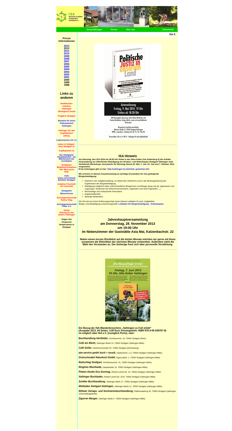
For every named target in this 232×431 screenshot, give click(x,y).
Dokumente (168, 29)
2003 (66, 72)
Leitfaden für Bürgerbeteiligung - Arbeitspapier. (141, 204)
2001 (66, 77)
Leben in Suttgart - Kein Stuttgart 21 (67, 145)
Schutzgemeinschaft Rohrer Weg (66, 199)
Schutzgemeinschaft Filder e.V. (66, 205)
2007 (66, 61)
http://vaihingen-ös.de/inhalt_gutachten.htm (128, 169)
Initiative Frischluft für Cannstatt (67, 185)
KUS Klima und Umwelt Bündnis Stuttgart (66, 178)
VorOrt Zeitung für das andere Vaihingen (66, 212)
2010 (66, 53)
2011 (66, 51)
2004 (66, 69)
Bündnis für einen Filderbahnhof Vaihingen (66, 123)
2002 (66, 74)
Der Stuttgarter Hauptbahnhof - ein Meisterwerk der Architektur (66, 158)
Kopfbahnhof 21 (66, 151)
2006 (66, 64)
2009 (66, 56)
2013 (66, 46)
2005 (66, 66)
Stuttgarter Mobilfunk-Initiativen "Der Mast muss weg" (66, 168)
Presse (114, 29)
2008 (66, 58)
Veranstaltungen (94, 29)
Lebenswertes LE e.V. (66, 140)
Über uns (130, 29)
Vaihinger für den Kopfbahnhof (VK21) (66, 133)
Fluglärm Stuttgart (66, 116)
